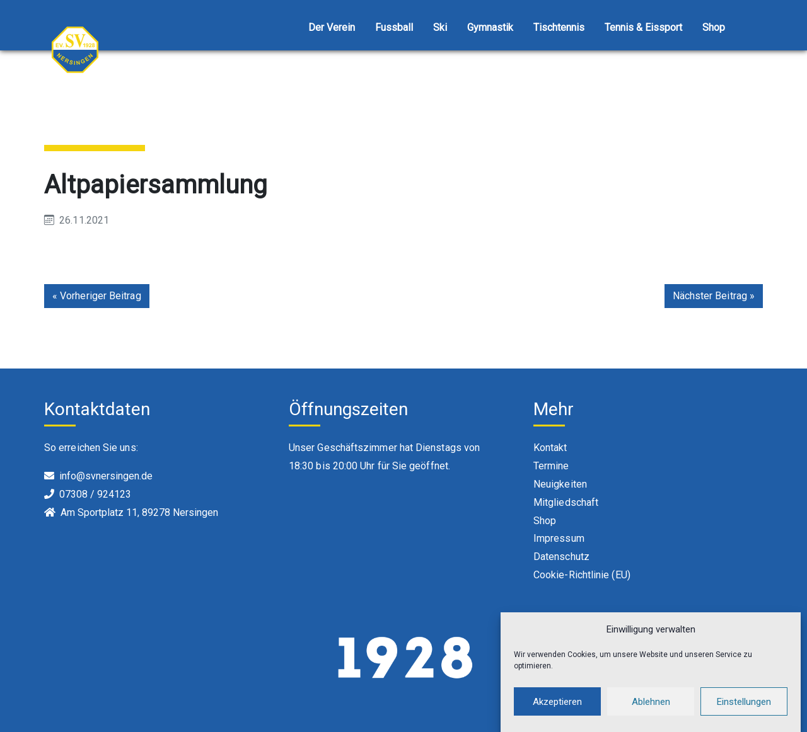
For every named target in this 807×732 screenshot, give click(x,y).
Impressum (558, 538)
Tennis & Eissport (643, 27)
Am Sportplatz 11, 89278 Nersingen (139, 512)
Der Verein (331, 27)
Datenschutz (561, 557)
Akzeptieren (557, 701)
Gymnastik (490, 27)
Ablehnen (651, 701)
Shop (713, 27)
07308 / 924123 (95, 494)
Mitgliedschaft (565, 502)
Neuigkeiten (560, 484)
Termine (551, 466)
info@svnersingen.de (106, 476)
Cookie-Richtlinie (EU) (581, 575)
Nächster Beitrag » (714, 296)
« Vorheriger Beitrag (96, 296)
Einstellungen (744, 701)
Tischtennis (558, 27)
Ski (440, 27)
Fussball (394, 27)
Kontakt (550, 448)
